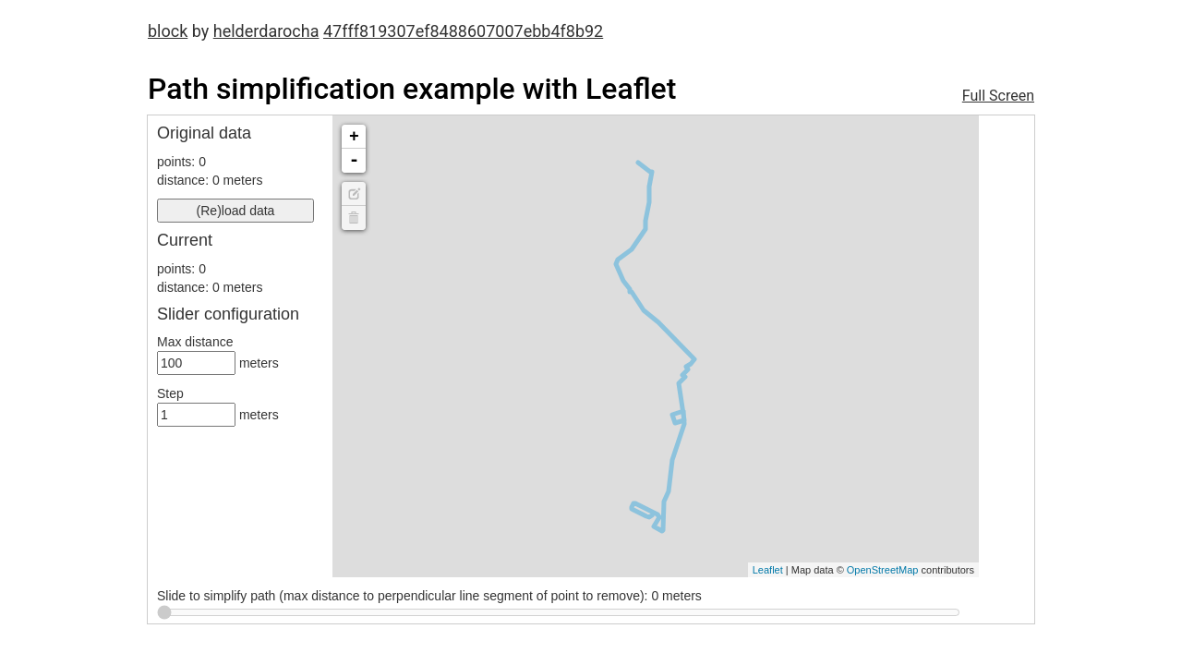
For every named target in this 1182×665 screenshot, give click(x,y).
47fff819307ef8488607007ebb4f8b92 (463, 31)
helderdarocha (266, 31)
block (167, 31)
